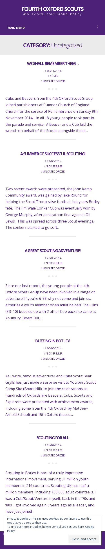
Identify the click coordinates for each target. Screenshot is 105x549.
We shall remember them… (52, 63)
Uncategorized (54, 81)
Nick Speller (54, 166)
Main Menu (52, 27)
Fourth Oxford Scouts (52, 9)
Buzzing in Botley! (52, 341)
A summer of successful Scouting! (52, 153)
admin (54, 76)
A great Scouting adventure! (52, 250)
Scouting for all (52, 437)
